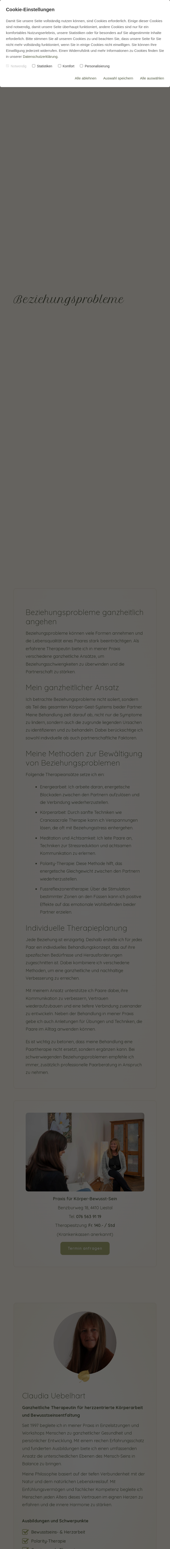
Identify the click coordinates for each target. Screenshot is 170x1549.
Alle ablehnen (85, 78)
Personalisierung (94, 66)
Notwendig (16, 66)
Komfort (66, 66)
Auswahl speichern (118, 78)
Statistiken (42, 66)
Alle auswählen (152, 78)
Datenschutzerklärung (40, 56)
